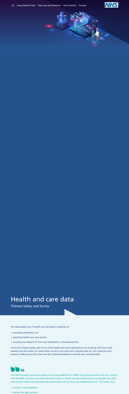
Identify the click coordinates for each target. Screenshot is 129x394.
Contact (82, 5)
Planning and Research (49, 5)
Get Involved (69, 5)
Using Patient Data (26, 5)
